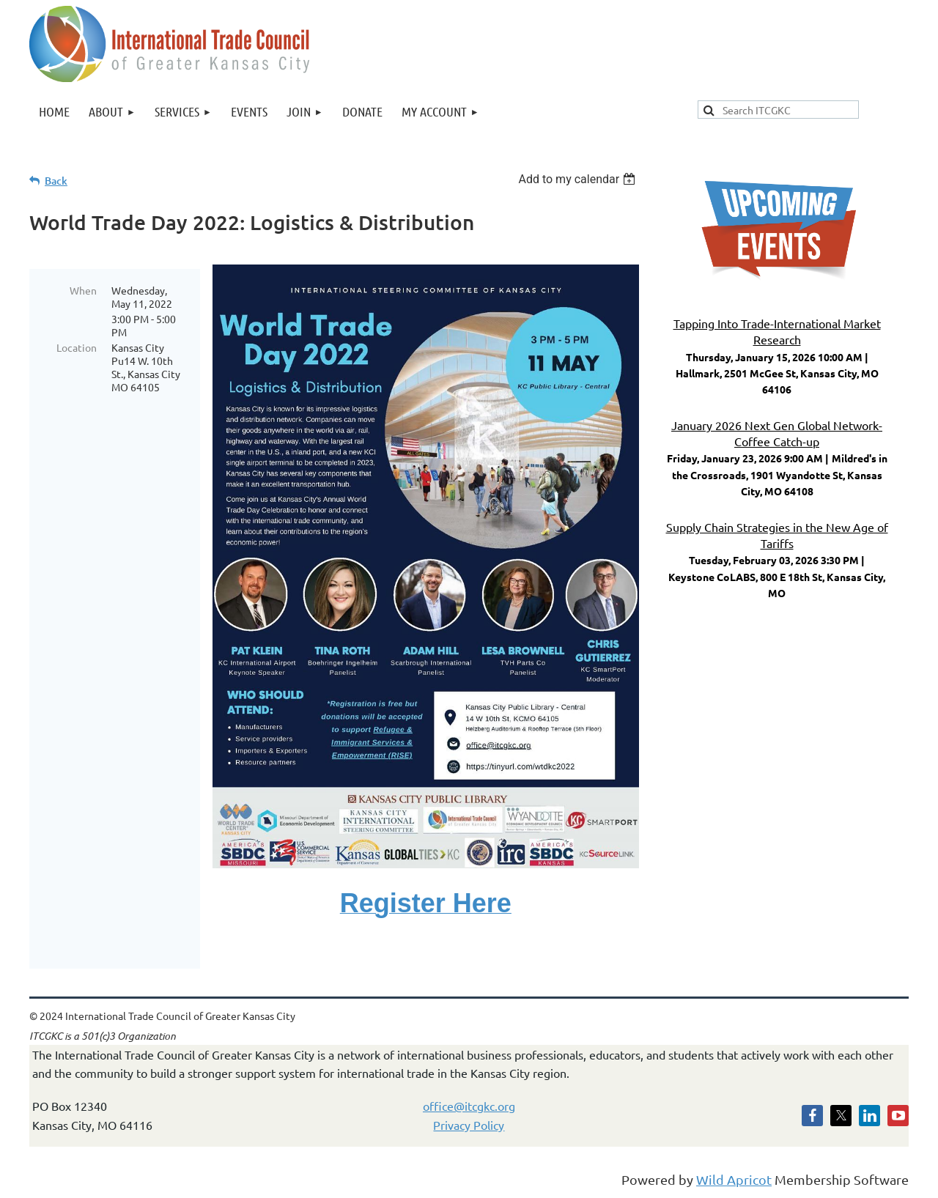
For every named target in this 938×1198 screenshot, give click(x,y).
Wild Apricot (734, 1179)
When (83, 290)
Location (76, 347)
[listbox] (578, 179)
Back (56, 181)
